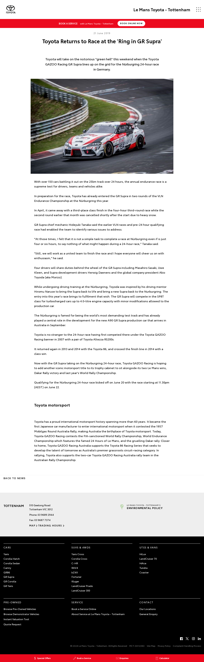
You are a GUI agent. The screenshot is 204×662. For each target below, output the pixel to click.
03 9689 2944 (46, 514)
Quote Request (12, 624)
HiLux (142, 554)
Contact (146, 602)
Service (77, 602)
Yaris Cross (77, 554)
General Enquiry (148, 614)
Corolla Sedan (12, 563)
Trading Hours (50, 525)
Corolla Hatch (12, 558)
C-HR (74, 563)
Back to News (15, 478)
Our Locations (147, 609)
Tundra (143, 568)
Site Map (151, 645)
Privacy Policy (164, 645)
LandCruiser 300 (80, 590)
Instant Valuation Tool (16, 619)
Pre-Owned (12, 602)
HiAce (142, 563)
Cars (7, 547)
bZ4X (74, 572)
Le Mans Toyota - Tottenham (161, 9)
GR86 (7, 572)
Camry (7, 568)
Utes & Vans (148, 547)
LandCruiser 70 (148, 558)
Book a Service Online (83, 609)
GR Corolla (10, 581)
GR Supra (9, 576)
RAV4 (74, 568)
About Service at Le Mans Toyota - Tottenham (98, 614)
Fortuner (76, 576)
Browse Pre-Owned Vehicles (20, 609)
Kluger (75, 581)
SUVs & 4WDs (80, 547)
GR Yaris (8, 586)
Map (32, 525)
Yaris (6, 554)
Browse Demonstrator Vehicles (21, 614)
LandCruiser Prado (82, 586)
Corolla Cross (79, 558)
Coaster (144, 572)
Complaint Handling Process (187, 645)
